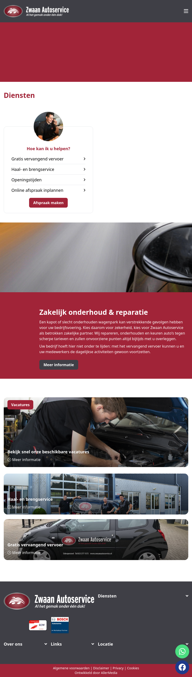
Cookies (133, 668)
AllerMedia (109, 672)
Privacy (118, 668)
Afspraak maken (48, 202)
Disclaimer (101, 668)
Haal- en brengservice (48, 169)
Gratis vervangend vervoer (48, 159)
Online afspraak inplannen (48, 190)
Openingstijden (48, 180)
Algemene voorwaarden (71, 668)
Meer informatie (59, 364)
